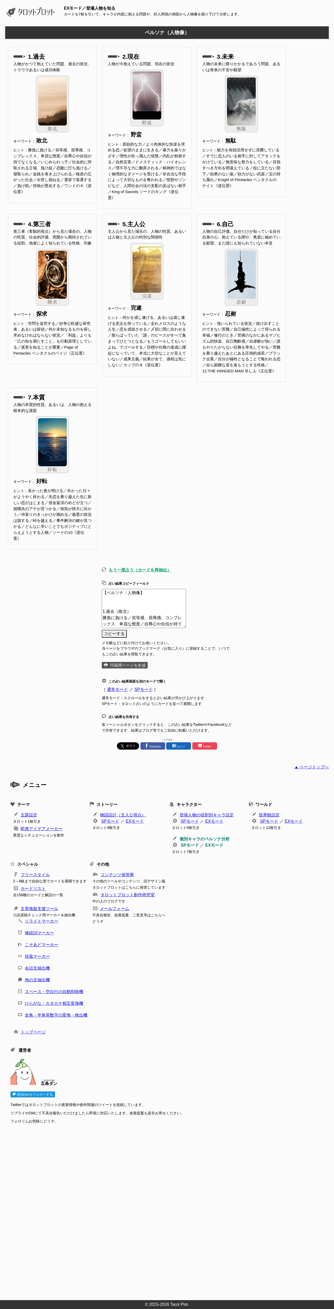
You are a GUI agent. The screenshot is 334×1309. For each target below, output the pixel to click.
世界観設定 (269, 815)
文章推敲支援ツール (39, 908)
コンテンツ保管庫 (117, 874)
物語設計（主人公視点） (123, 815)
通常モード (117, 689)
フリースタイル (35, 874)
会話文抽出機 (37, 968)
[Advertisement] (167, 1210)
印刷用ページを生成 (128, 665)
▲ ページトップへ (311, 767)
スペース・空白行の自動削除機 (54, 991)
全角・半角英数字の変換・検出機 (56, 1015)
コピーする (114, 633)
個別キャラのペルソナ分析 (205, 839)
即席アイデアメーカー (41, 829)
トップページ (33, 1032)
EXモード (135, 821)
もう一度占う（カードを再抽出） (140, 570)
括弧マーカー (37, 956)
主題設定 (29, 815)
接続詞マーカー (39, 933)
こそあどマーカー (41, 944)
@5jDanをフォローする (33, 1094)
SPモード (143, 689)
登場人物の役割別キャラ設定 (207, 815)
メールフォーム (114, 908)
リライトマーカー (41, 921)
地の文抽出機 (37, 980)
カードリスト (33, 888)
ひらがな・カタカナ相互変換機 (54, 1003)
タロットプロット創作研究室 (127, 895)
